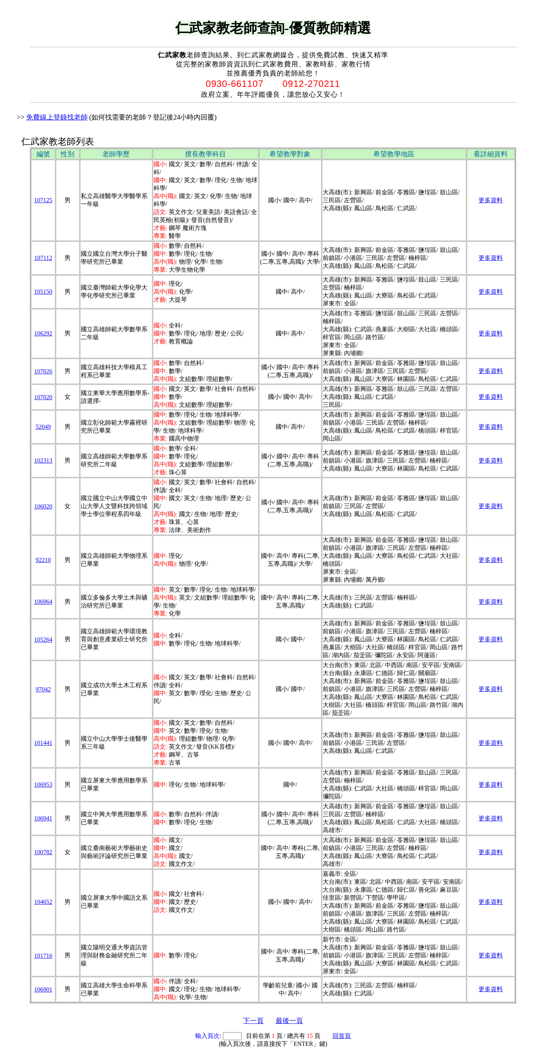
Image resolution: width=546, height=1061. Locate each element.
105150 (43, 291)
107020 (43, 397)
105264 (43, 639)
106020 (43, 506)
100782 (43, 852)
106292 (43, 333)
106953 (43, 784)
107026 (43, 371)
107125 (43, 200)
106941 (43, 818)
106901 (43, 989)
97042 (43, 689)
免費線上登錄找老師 (57, 117)
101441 (43, 743)
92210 (43, 560)
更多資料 (491, 200)
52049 (43, 426)
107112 (43, 258)
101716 (43, 955)
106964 (43, 601)
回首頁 (342, 1036)
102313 (43, 460)
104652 (43, 902)
